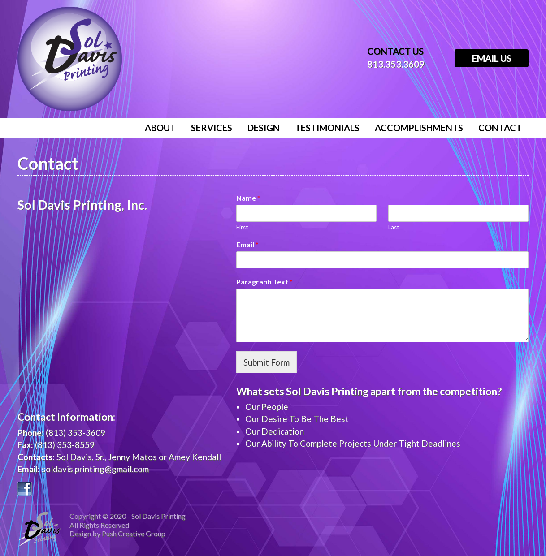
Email (247, 244)
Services (211, 127)
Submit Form (266, 362)
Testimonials (327, 127)
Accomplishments (419, 127)
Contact (500, 127)
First (242, 227)
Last (393, 227)
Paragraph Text (264, 281)
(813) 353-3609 (75, 432)
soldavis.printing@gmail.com (95, 469)
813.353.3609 (396, 64)
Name (248, 198)
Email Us (491, 58)
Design (263, 127)
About (160, 127)
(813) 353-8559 (65, 445)
